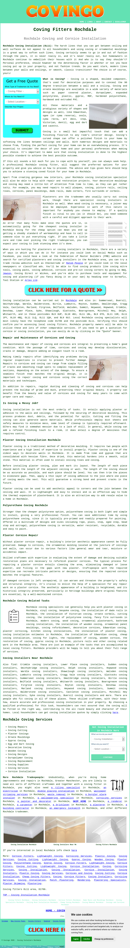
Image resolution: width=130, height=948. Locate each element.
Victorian (49, 122)
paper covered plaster (74, 92)
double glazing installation (56, 791)
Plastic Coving (105, 856)
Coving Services (52, 873)
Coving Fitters (34, 921)
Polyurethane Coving (27, 863)
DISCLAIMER (120, 22)
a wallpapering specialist (56, 798)
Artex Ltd (31, 280)
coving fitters (57, 324)
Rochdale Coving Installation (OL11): (28, 46)
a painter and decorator (34, 801)
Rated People (74, 263)
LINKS (90, 22)
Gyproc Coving (81, 859)
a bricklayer (61, 805)
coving (29, 699)
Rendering (83, 880)
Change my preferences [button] (103, 939)
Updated (47, 921)
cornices (18, 191)
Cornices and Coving (79, 873)
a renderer (115, 801)
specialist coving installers (101, 200)
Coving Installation (33, 870)
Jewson (7, 273)
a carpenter (24, 805)
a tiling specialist (65, 787)
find (13, 664)
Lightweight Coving (49, 856)
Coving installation (16, 300)
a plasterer (97, 805)
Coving (107, 866)
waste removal (57, 794)
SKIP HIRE (79, 801)
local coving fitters (17, 648)
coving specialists (107, 317)
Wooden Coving (104, 859)
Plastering (34, 883)
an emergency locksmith (64, 808)
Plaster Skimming (14, 883)
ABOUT (98, 22)
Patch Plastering (61, 880)
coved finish (47, 171)
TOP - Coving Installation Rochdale (26, 895)
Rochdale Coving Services (27, 720)
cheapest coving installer (64, 226)
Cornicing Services (79, 856)
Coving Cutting (28, 859)
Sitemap (5, 921)
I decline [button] (86, 939)
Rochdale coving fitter (42, 165)
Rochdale (71, 300)
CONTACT (108, 22)
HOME (82, 22)
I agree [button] (76, 939)
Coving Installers (100, 876)
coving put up (12, 66)
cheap (41, 230)
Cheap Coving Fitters (36, 876)
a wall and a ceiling (95, 86)
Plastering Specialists (110, 880)
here (115, 712)
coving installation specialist (106, 177)
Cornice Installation (84, 866)
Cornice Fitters (22, 856)
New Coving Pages (18, 921)
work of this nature (107, 207)
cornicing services (109, 798)
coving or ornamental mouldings (106, 49)
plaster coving (39, 466)
